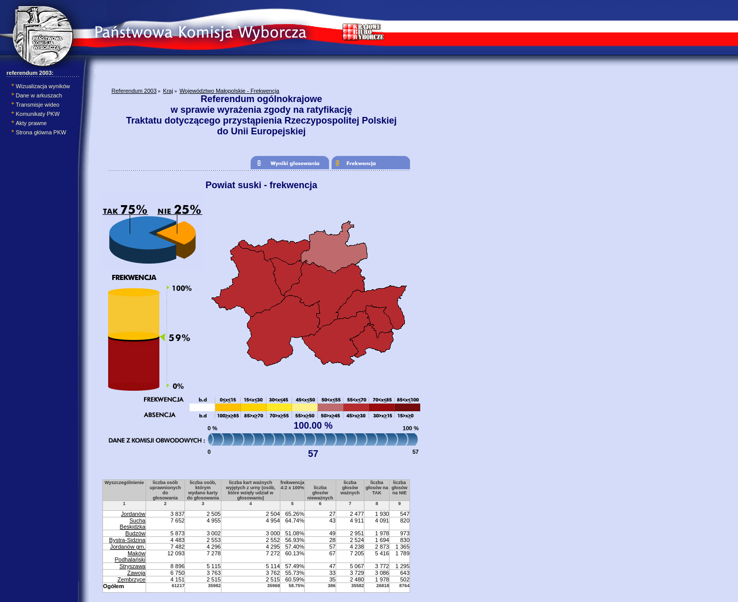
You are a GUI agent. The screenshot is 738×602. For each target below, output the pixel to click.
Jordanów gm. (128, 547)
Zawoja (136, 573)
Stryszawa (132, 566)
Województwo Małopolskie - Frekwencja (229, 91)
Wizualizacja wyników (43, 86)
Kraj (168, 91)
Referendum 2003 (134, 91)
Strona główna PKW (41, 132)
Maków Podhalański (130, 556)
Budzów (136, 533)
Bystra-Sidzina (127, 540)
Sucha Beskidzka (133, 523)
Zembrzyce (131, 579)
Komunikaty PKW (38, 114)
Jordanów (133, 514)
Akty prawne (31, 123)
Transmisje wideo (37, 105)
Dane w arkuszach (39, 95)
